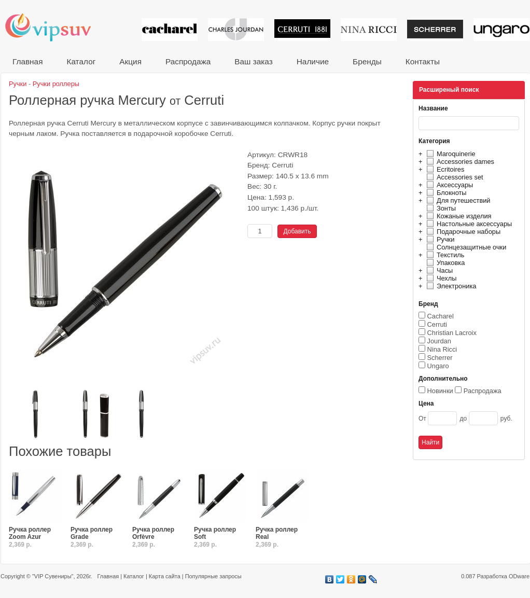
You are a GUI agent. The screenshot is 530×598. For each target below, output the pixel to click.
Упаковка (444, 263)
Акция (130, 61)
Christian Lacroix (452, 333)
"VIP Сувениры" (52, 576)
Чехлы (440, 278)
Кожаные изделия (457, 216)
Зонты (440, 208)
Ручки (439, 239)
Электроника (450, 286)
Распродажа (188, 61)
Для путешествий (457, 200)
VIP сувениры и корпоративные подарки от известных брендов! (55, 27)
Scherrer (440, 357)
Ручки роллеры (56, 84)
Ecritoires (444, 169)
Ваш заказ (253, 61)
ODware (519, 576)
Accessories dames (459, 161)
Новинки (440, 391)
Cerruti (437, 324)
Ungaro (438, 366)
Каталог (80, 61)
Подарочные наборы (462, 231)
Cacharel (440, 316)
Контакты (423, 61)
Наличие (313, 61)
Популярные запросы (213, 576)
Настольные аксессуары (468, 224)
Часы (438, 270)
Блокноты (445, 193)
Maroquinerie (450, 154)
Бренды (367, 61)
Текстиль (444, 255)
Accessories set (453, 177)
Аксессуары (448, 185)
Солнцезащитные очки (465, 247)
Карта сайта (164, 576)
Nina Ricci (442, 349)
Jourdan (439, 341)
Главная (27, 61)
